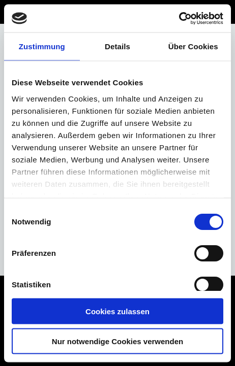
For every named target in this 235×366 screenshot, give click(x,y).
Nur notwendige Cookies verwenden (117, 341)
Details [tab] (117, 46)
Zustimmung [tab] (42, 46)
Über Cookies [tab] (193, 46)
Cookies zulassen (117, 311)
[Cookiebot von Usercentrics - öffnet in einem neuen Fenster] (178, 18)
